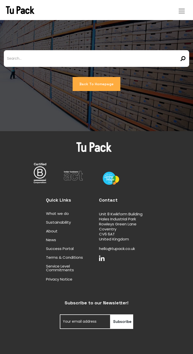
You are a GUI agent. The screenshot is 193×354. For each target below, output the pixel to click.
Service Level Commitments (60, 268)
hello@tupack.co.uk (117, 248)
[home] (88, 10)
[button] (182, 10)
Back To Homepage (96, 84)
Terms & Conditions (64, 257)
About (52, 231)
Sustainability (58, 222)
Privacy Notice (59, 279)
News (51, 240)
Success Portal (60, 248)
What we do (57, 213)
